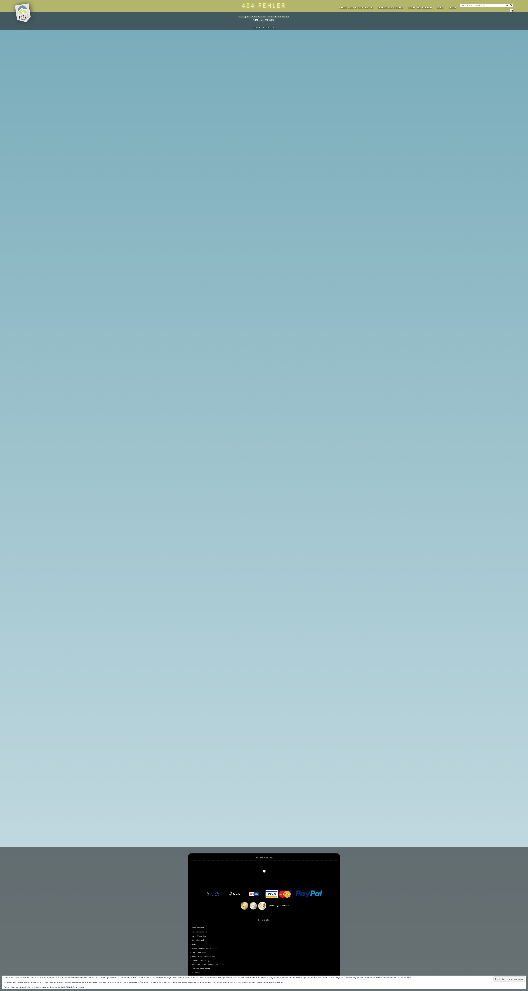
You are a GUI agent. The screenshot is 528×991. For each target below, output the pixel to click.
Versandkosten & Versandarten (203, 956)
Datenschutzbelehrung (200, 961)
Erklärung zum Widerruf (201, 969)
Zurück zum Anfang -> (200, 928)
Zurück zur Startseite (264, 27)
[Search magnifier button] (511, 5)
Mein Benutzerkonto (199, 932)
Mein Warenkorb (198, 940)
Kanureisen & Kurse (390, 7)
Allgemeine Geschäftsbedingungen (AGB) (207, 965)
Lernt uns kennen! (420, 7)
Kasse (194, 944)
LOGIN (452, 7)
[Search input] (483, 5)
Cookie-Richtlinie (79, 987)
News (440, 7)
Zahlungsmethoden (199, 952)
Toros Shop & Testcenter (356, 7)
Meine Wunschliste (199, 936)
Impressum (196, 973)
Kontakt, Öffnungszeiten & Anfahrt (205, 948)
